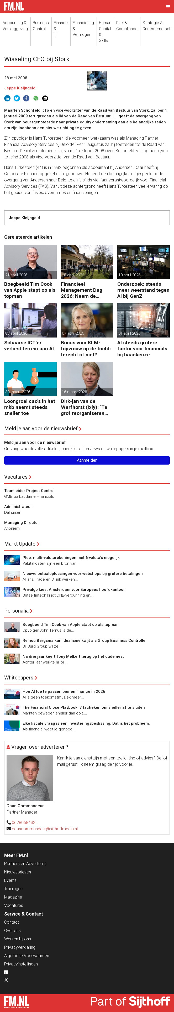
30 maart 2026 (17, 392)
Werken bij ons (17, 938)
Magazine (13, 897)
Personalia (16, 611)
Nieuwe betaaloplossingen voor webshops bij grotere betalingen (83, 573)
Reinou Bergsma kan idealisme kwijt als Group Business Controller (85, 640)
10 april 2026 (129, 275)
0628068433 (23, 822)
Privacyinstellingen (21, 964)
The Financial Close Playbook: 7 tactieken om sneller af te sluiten (84, 707)
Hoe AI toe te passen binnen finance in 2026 (64, 691)
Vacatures (16, 477)
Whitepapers (18, 677)
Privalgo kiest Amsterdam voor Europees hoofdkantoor (74, 589)
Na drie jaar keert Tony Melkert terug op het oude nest (73, 656)
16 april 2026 (73, 275)
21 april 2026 (16, 275)
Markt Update (19, 544)
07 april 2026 (73, 333)
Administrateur (18, 506)
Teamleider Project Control (29, 490)
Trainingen (13, 888)
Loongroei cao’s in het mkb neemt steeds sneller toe (29, 407)
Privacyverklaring (19, 947)
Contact (11, 922)
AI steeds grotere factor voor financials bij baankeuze (142, 349)
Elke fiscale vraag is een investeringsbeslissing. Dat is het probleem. (86, 723)
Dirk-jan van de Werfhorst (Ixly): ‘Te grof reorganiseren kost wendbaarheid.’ (84, 407)
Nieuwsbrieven (17, 872)
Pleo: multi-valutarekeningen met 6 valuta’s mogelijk (71, 557)
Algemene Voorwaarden (26, 955)
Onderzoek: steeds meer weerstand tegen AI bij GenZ (143, 290)
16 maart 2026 (74, 392)
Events (10, 880)
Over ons (12, 930)
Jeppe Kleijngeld (19, 88)
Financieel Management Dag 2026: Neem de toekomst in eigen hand (82, 290)
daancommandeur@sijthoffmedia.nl (45, 828)
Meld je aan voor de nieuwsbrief (41, 428)
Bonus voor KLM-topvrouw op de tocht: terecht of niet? (86, 349)
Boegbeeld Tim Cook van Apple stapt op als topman (29, 290)
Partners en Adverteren (25, 863)
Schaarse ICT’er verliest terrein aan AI (29, 346)
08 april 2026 (16, 333)
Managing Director (21, 522)
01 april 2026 (129, 333)
